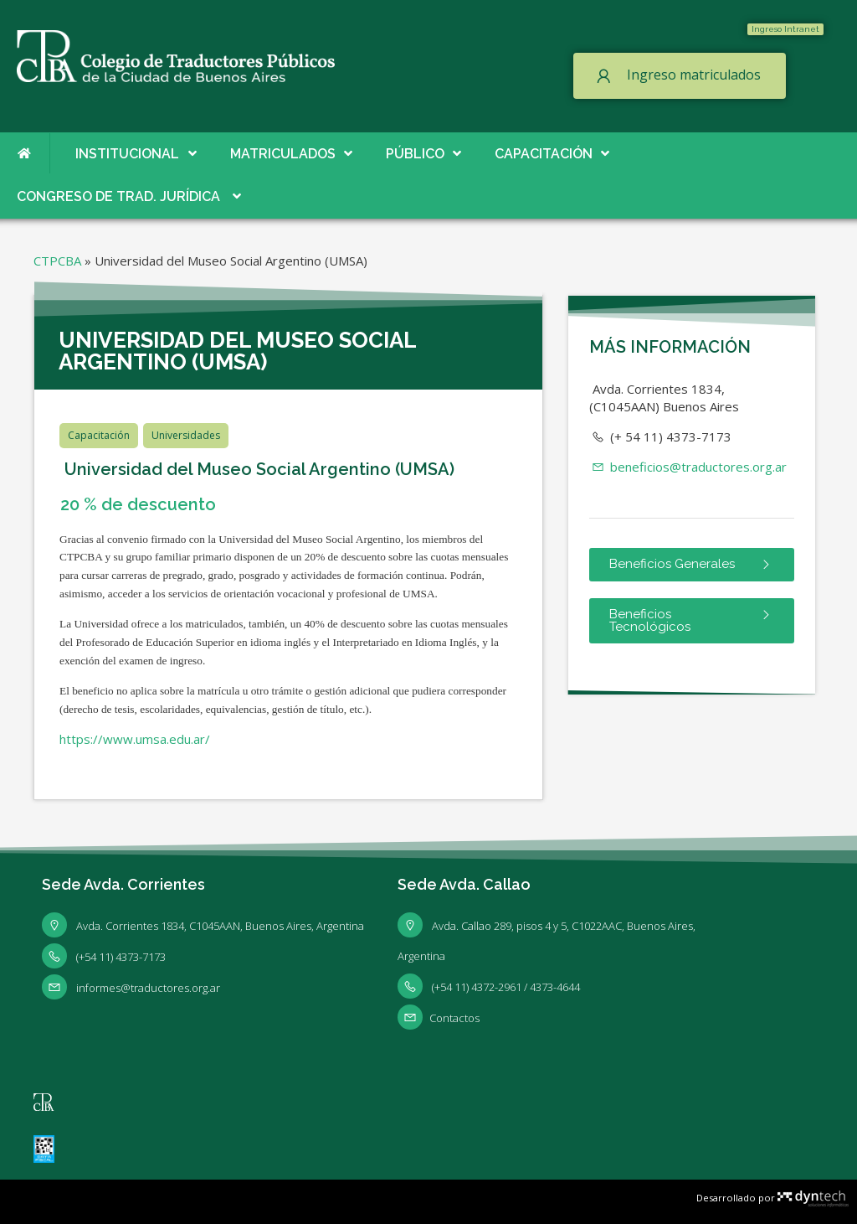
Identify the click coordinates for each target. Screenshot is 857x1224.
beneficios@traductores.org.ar (688, 466)
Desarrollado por (772, 1197)
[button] (785, 29)
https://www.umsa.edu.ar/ (134, 739)
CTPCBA (57, 260)
